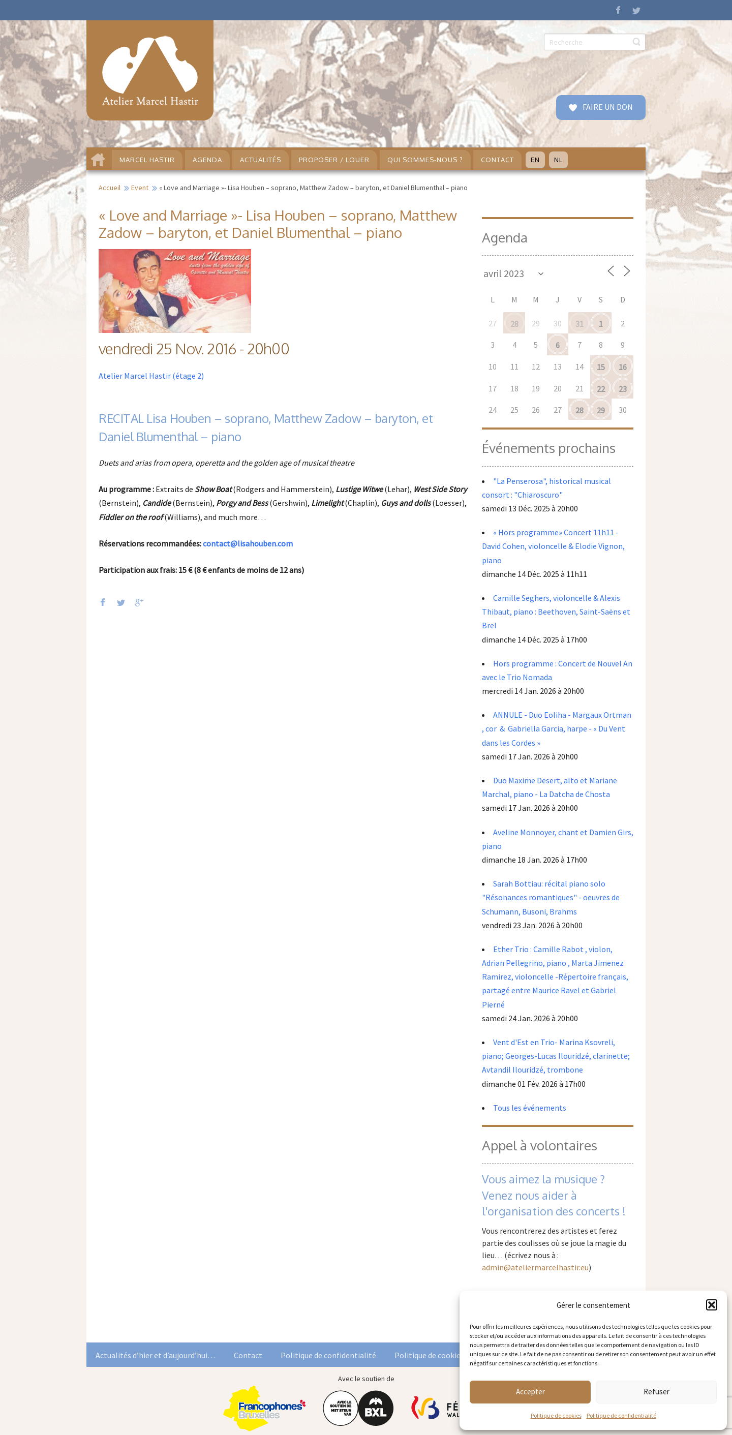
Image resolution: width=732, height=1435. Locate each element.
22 (601, 389)
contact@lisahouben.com (248, 543)
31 (579, 324)
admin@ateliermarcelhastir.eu (535, 1267)
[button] (712, 1305)
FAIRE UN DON (607, 107)
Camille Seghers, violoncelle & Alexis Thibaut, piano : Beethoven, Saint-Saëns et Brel (556, 611)
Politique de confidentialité (621, 1415)
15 (601, 367)
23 (623, 389)
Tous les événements (529, 1108)
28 (514, 324)
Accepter (530, 1391)
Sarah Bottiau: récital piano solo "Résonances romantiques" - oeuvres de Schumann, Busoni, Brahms (551, 897)
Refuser (656, 1391)
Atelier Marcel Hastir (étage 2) (151, 376)
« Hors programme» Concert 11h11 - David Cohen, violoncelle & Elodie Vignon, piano (553, 546)
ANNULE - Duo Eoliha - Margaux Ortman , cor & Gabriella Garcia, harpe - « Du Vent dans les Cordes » (556, 728)
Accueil (109, 187)
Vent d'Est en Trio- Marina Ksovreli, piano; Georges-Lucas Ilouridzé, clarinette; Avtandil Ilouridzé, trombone (556, 1056)
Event (139, 187)
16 (623, 367)
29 (601, 410)
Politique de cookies (556, 1415)
